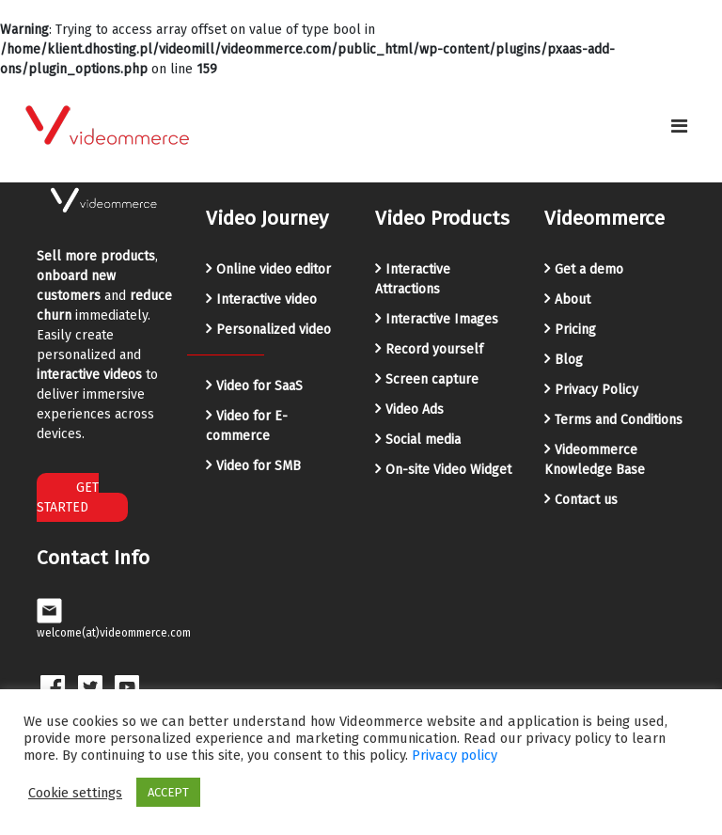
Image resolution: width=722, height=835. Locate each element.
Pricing (575, 330)
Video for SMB (258, 466)
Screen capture (432, 379)
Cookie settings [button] (75, 792)
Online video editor (273, 269)
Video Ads (414, 410)
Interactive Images (441, 319)
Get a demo (589, 269)
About (572, 299)
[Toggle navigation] (679, 126)
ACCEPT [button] (168, 792)
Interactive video (266, 299)
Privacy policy (454, 755)
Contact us (586, 500)
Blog (569, 360)
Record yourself (434, 349)
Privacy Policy (596, 390)
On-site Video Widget (448, 470)
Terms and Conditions (619, 420)
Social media (423, 440)
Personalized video (273, 330)
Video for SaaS (259, 386)
